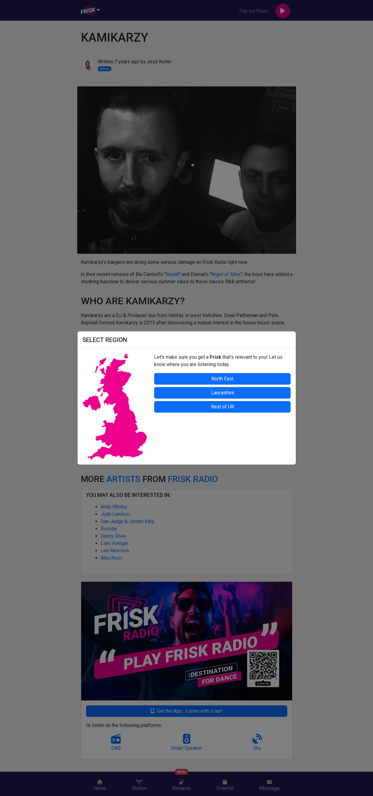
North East (222, 379)
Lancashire (222, 393)
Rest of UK (222, 407)
